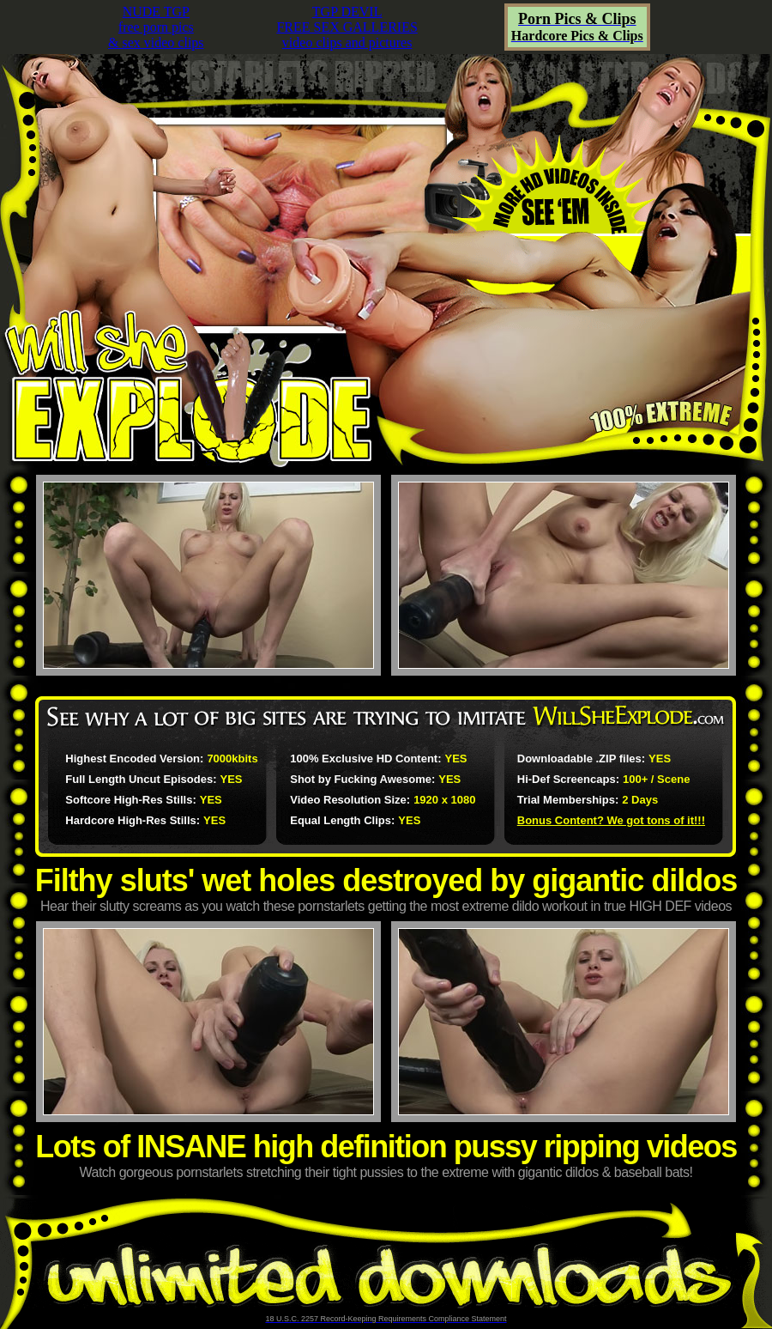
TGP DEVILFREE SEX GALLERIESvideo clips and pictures (346, 27)
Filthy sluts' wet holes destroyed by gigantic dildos (386, 880)
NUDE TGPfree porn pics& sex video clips (156, 27)
